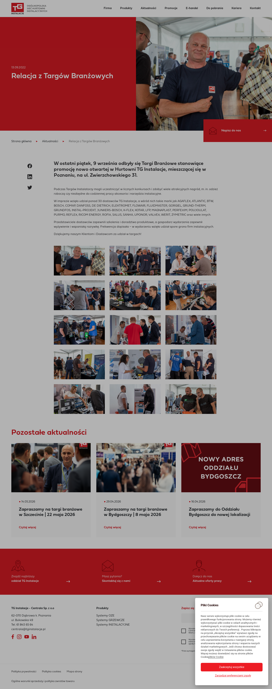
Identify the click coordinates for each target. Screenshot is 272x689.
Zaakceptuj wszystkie (231, 667)
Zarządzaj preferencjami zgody (233, 675)
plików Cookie (216, 656)
